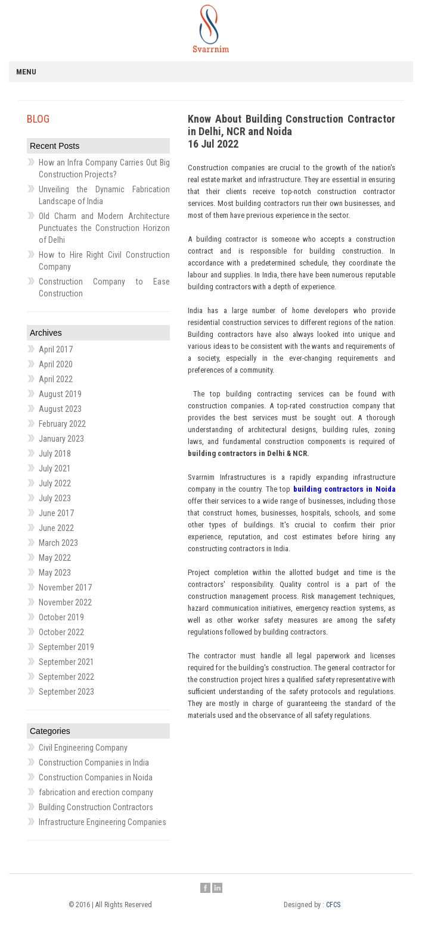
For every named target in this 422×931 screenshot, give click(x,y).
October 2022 (61, 632)
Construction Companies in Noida (96, 777)
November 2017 (65, 587)
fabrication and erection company (96, 792)
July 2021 (55, 468)
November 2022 (65, 602)
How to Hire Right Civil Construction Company (104, 260)
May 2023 (55, 572)
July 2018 (55, 453)
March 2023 (58, 543)
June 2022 (56, 528)
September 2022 (66, 677)
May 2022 (55, 558)
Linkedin (217, 889)
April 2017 (56, 349)
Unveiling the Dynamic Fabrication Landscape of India (104, 195)
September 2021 (66, 662)
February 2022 (62, 424)
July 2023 (55, 498)
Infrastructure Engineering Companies (102, 822)
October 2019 (61, 617)
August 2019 (60, 394)
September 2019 (66, 647)
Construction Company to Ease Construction (104, 287)
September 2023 (66, 691)
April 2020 (56, 364)
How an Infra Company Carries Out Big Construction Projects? (104, 168)
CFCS (333, 905)
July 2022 (55, 483)
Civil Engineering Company (83, 747)
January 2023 (61, 438)
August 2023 (60, 409)
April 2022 (56, 379)
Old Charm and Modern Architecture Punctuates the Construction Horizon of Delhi (104, 228)
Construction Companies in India (94, 762)
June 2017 (56, 513)
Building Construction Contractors (96, 807)
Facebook (205, 889)
